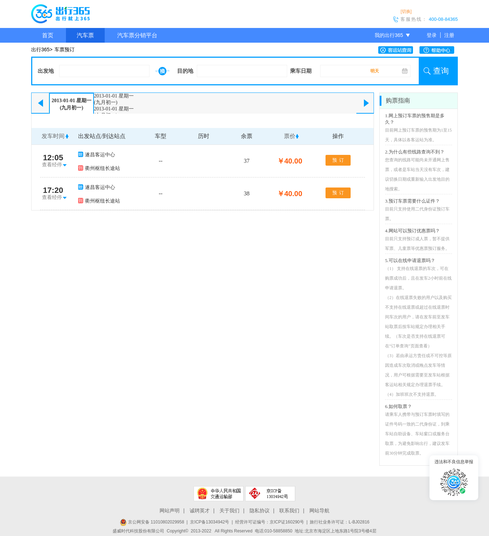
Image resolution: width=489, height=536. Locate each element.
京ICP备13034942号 (209, 522)
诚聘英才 (200, 510)
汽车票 (85, 35)
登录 (432, 35)
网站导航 (319, 510)
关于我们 (229, 510)
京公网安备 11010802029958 (152, 522)
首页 (47, 35)
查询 (441, 70)
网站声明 (170, 510)
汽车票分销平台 (137, 35)
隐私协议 (260, 510)
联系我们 (289, 510)
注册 (449, 35)
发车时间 (53, 136)
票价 (289, 136)
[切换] (406, 11)
